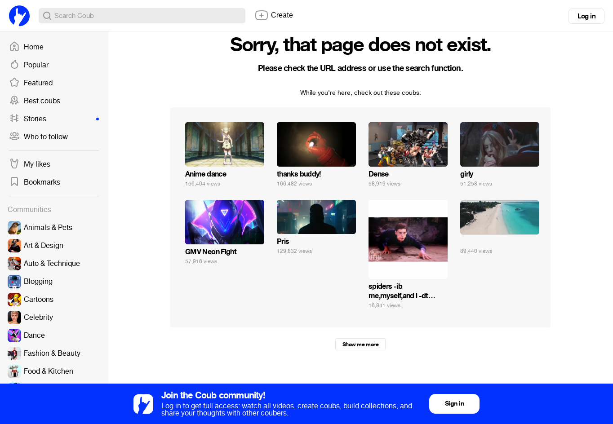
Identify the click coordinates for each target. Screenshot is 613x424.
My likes (29, 164)
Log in (586, 16)
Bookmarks (34, 182)
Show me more (360, 344)
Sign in (454, 403)
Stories (54, 119)
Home (26, 47)
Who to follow (38, 137)
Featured (31, 83)
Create (273, 15)
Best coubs (34, 101)
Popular (29, 65)
